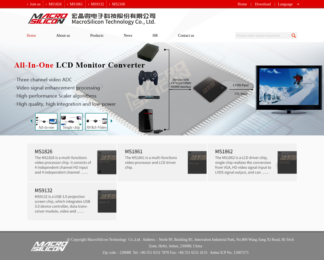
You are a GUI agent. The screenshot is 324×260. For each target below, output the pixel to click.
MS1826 (55, 4)
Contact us (186, 36)
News (128, 36)
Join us (35, 4)
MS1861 (76, 4)
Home (242, 4)
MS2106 (118, 4)
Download (263, 4)
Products (96, 36)
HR (155, 36)
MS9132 (97, 4)
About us (63, 36)
